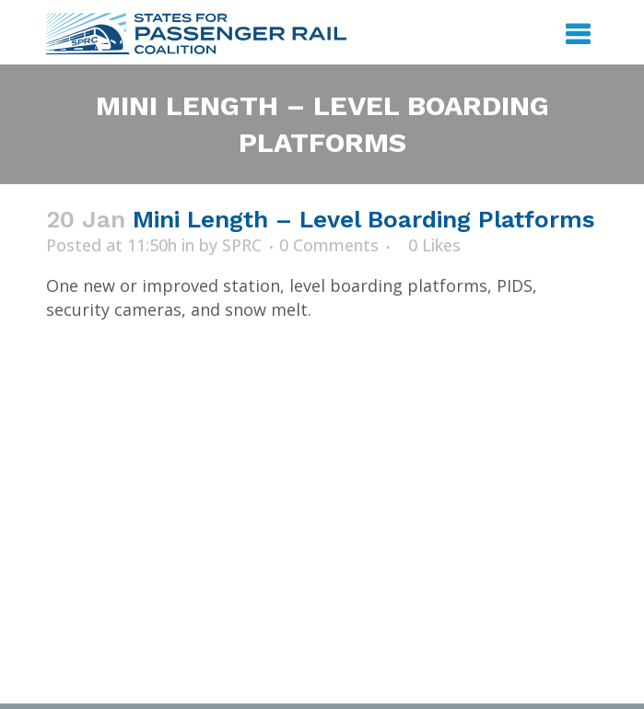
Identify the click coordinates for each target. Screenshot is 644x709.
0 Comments (329, 245)
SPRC (242, 245)
